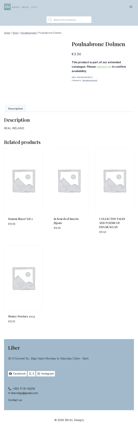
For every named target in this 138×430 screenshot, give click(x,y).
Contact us (15, 400)
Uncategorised (89, 80)
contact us (103, 66)
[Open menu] (131, 6)
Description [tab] (15, 108)
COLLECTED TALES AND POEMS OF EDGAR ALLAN (112, 223)
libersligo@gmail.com (24, 393)
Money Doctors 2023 (21, 316)
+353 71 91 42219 (23, 388)
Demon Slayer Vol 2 (20, 219)
